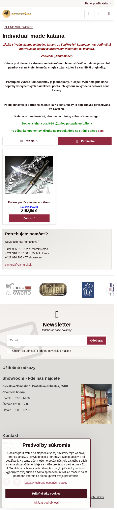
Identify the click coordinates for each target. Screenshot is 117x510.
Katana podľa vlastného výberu (29, 202)
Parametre (85, 141)
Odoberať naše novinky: (57, 330)
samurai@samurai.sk (18, 264)
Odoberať (96, 340)
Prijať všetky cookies (46, 493)
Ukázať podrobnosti (46, 502)
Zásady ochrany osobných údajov (46, 482)
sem (101, 130)
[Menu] (109, 14)
